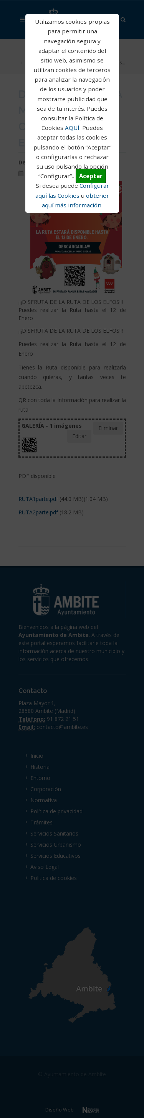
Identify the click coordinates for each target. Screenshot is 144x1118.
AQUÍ (72, 127)
